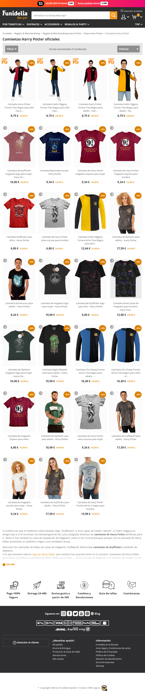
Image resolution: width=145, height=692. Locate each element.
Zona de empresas (105, 662)
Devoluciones (59, 655)
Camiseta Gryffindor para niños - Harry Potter (19, 238)
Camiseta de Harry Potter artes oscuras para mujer (90, 437)
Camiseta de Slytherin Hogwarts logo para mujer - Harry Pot (19, 373)
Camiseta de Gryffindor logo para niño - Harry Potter (90, 305)
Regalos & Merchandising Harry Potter (62, 33)
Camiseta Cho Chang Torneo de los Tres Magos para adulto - (90, 373)
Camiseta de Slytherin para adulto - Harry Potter (125, 238)
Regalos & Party (75, 24)
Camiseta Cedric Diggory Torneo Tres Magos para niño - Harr (55, 107)
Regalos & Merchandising (27, 33)
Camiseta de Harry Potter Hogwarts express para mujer (90, 172)
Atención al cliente (26, 642)
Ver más (10, 564)
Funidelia (7, 33)
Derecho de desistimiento (109, 658)
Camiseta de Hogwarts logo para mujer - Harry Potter (55, 305)
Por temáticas (12, 24)
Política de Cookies (105, 655)
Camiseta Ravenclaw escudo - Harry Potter (55, 172)
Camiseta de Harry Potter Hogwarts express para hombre (126, 174)
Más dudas (58, 658)
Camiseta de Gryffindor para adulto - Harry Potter (55, 504)
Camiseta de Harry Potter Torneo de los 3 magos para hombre (90, 505)
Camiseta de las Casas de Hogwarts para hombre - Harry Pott (125, 306)
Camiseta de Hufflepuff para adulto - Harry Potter (126, 437)
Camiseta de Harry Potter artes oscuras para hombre (54, 238)
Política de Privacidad (106, 651)
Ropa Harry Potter (93, 33)
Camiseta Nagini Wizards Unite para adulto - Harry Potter (54, 373)
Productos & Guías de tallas (66, 651)
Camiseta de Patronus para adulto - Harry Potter (19, 305)
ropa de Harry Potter (43, 554)
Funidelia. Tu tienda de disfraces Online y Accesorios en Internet (15, 15)
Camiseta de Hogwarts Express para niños (19, 437)
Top (137, 24)
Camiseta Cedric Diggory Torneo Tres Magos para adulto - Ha (126, 107)
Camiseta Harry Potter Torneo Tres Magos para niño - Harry (19, 107)
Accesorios (52, 24)
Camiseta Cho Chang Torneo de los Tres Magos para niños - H (126, 373)
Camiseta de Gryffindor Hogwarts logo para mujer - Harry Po (19, 174)
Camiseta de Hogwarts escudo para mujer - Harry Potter (19, 505)
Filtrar (10, 49)
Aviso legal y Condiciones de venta (113, 648)
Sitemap (100, 665)
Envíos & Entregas (62, 648)
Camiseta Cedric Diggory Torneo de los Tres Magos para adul (90, 240)
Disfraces (33, 24)
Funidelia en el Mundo (107, 644)
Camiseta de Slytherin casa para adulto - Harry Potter (54, 437)
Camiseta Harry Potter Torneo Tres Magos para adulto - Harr (90, 107)
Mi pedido (58, 644)
